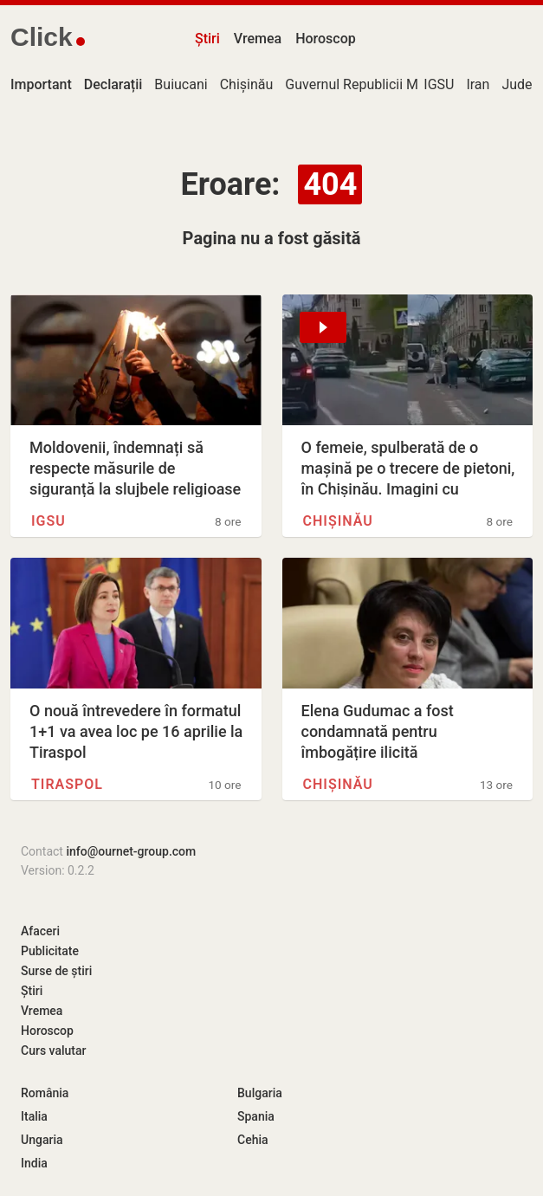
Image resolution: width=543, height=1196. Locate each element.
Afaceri (40, 931)
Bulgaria (259, 1093)
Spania (256, 1116)
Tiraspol (67, 784)
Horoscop (325, 38)
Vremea (257, 38)
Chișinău (247, 84)
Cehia (252, 1140)
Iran (477, 84)
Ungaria (42, 1140)
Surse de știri (56, 971)
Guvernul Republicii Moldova (372, 84)
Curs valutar (53, 1050)
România (44, 1093)
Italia (34, 1116)
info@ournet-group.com (131, 851)
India (34, 1163)
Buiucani (180, 84)
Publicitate (50, 951)
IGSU (438, 84)
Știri (207, 38)
